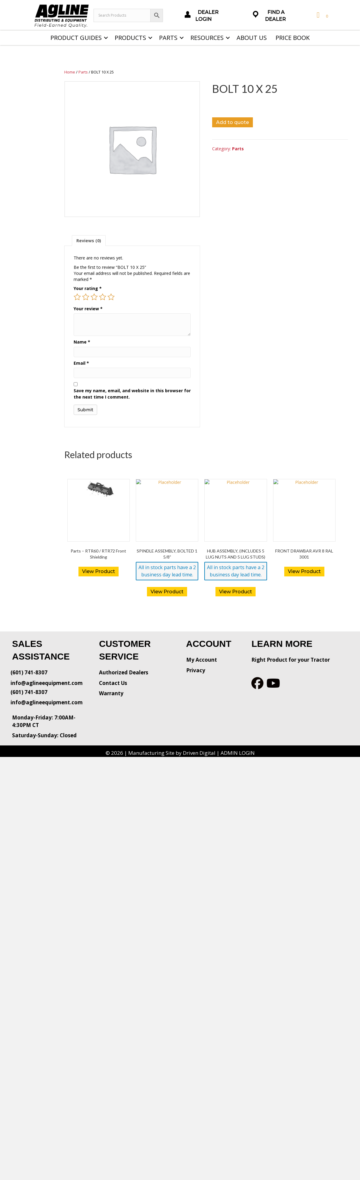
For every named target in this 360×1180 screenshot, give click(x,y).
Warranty (111, 693)
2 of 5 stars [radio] (85, 297)
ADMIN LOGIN (238, 752)
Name (82, 342)
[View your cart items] (321, 15)
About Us (252, 38)
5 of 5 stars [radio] (111, 297)
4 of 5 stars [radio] (102, 297)
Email (81, 363)
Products (130, 38)
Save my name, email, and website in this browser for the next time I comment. (132, 393)
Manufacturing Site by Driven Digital (171, 752)
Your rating (88, 288)
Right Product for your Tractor (290, 659)
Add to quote (232, 122)
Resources (207, 38)
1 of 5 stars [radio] (77, 297)
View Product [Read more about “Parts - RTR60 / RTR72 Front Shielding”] (98, 571)
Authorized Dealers (123, 672)
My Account (201, 659)
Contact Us (113, 683)
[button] (106, 38)
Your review (88, 308)
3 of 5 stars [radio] (94, 297)
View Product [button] (167, 592)
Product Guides (76, 38)
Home (69, 72)
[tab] (89, 240)
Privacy (195, 670)
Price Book (293, 38)
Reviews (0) (88, 240)
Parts (168, 38)
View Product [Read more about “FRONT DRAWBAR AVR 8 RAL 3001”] (304, 571)
